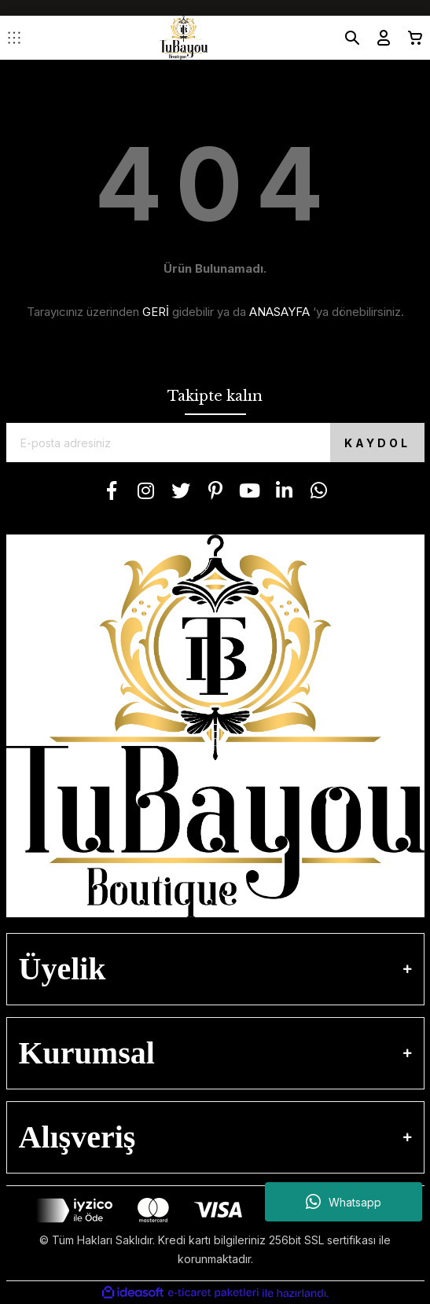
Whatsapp (343, 1201)
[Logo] (184, 38)
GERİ (155, 311)
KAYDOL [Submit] (377, 443)
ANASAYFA (279, 311)
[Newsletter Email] (215, 442)
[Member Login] (377, 37)
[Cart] (408, 37)
